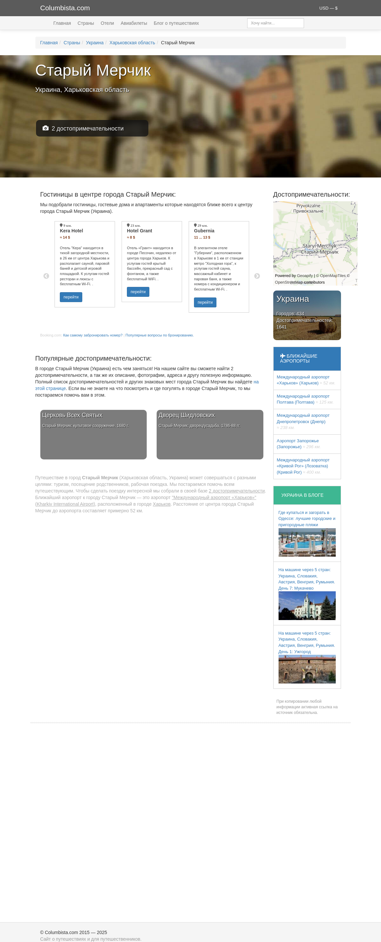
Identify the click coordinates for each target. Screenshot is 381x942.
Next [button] (257, 276)
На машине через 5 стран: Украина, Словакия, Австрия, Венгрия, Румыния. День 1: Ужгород (307, 657)
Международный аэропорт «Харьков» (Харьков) (306, 380)
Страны (86, 23)
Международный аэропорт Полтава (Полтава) (305, 399)
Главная (62, 23)
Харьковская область (132, 42)
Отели (107, 23)
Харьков (162, 504)
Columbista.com (65, 7)
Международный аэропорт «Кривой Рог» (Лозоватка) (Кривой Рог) (303, 466)
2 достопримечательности (83, 128)
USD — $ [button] (329, 8)
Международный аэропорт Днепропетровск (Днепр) (303, 421)
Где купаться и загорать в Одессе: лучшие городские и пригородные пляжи (307, 533)
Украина (94, 42)
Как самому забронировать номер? (93, 335)
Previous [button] (46, 276)
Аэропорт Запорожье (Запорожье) (299, 444)
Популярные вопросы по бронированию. (160, 335)
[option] (85, 264)
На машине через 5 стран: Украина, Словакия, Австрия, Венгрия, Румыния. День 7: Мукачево (307, 593)
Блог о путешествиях (176, 23)
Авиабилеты (134, 23)
